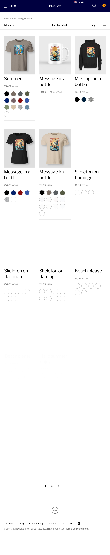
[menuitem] (9, 523)
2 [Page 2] (52, 486)
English (79, 2)
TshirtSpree (55, 5)
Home (6, 18)
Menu (12, 6)
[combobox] (68, 25)
